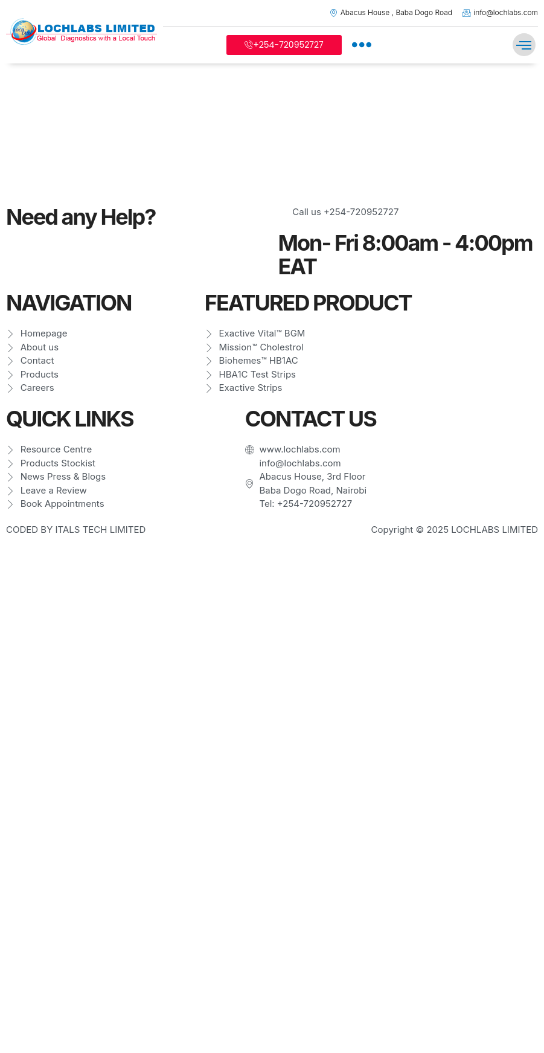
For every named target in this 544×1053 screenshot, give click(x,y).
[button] (524, 44)
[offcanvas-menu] (362, 45)
